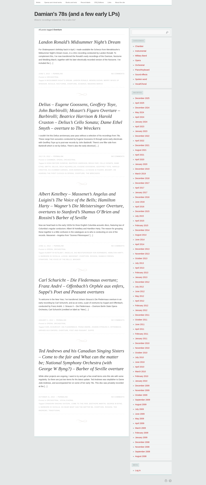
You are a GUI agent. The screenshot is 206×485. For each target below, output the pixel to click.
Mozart (108, 170)
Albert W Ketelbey (54, 253)
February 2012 (141, 305)
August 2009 (140, 404)
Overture (72, 84)
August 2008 (140, 456)
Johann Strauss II (100, 327)
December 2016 (142, 197)
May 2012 (139, 296)
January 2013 (141, 277)
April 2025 (139, 103)
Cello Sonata (106, 163)
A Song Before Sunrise (56, 163)
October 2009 (141, 395)
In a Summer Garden (58, 170)
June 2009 (139, 414)
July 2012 (139, 287)
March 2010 (140, 371)
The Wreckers (93, 173)
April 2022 (139, 140)
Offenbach (115, 327)
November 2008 (142, 447)
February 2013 (141, 272)
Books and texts (71, 2)
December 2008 (142, 442)
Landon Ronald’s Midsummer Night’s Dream (79, 42)
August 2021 (140, 150)
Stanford (43, 259)
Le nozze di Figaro (95, 170)
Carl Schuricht (53, 327)
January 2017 (141, 192)
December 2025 (142, 98)
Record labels (85, 2)
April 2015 (139, 221)
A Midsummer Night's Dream (58, 80)
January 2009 (141, 437)
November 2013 (142, 254)
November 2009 (142, 390)
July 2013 (139, 263)
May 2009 (139, 418)
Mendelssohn (96, 80)
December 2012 (142, 282)
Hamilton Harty (115, 253)
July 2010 (139, 357)
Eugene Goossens (86, 166)
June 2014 (139, 239)
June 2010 (139, 362)
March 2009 (140, 428)
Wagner (77, 259)
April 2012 (139, 301)
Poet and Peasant (78, 330)
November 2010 (142, 348)
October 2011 (141, 320)
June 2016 (139, 202)
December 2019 (142, 169)
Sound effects (141, 74)
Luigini (64, 256)
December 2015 (142, 211)
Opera (60, 160)
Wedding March (95, 84)
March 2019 (140, 173)
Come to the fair (79, 403)
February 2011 (141, 334)
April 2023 (139, 126)
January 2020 (141, 164)
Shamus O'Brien (106, 256)
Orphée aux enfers (48, 330)
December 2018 (142, 178)
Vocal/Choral (67, 400)
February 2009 (141, 433)
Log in (138, 470)
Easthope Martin (97, 403)
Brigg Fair (94, 163)
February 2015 (141, 225)
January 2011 (141, 338)
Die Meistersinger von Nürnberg (90, 253)
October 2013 (141, 258)
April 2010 (139, 367)
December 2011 (142, 315)
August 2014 (140, 235)
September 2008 (142, 451)
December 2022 (142, 136)
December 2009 (142, 385)
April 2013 (139, 268)
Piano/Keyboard (142, 70)
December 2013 (142, 249)
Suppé (91, 330)
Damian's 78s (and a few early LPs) (77, 14)
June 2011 (139, 324)
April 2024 (139, 117)
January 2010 (141, 381)
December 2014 (142, 230)
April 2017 (139, 188)
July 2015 (139, 216)
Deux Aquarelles (68, 166)
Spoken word (141, 79)
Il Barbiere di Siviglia (49, 256)
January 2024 (141, 122)
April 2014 (139, 244)
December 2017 (142, 183)
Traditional (54, 410)
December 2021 (142, 145)
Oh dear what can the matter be (77, 407)
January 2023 (141, 131)
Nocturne (61, 84)
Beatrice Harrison (78, 163)
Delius (55, 166)
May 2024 (139, 112)
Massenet (73, 256)
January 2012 (141, 310)
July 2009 (139, 409)
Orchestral (53, 77)
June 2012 (139, 291)
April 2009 (139, 423)
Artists (38, 2)
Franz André (84, 327)
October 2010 (141, 353)
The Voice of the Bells (60, 259)
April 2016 (139, 206)
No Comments (117, 74)
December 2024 (142, 108)
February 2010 (141, 376)
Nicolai (51, 84)
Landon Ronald (80, 80)
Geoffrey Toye (103, 166)
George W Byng (114, 403)
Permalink (58, 74)
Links (109, 2)
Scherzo (82, 84)
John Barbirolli (77, 170)
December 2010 (142, 343)
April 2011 (139, 329)
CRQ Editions (99, 2)
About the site (120, 2)
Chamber (51, 160)
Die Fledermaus (69, 327)
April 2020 (139, 159)
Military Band (141, 56)
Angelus (69, 253)
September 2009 (142, 400)
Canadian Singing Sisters (57, 403)
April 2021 (139, 155)
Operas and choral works (53, 2)
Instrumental (140, 51)
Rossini (93, 256)
